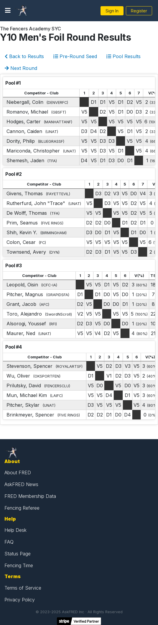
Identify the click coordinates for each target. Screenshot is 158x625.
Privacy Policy (19, 600)
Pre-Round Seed (75, 56)
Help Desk (15, 530)
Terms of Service (22, 588)
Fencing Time (18, 565)
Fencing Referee (22, 508)
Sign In (112, 10)
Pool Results (123, 56)
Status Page (17, 554)
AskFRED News (21, 484)
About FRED (17, 472)
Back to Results (24, 56)
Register (139, 10)
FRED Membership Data (30, 496)
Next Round (21, 68)
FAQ (9, 542)
